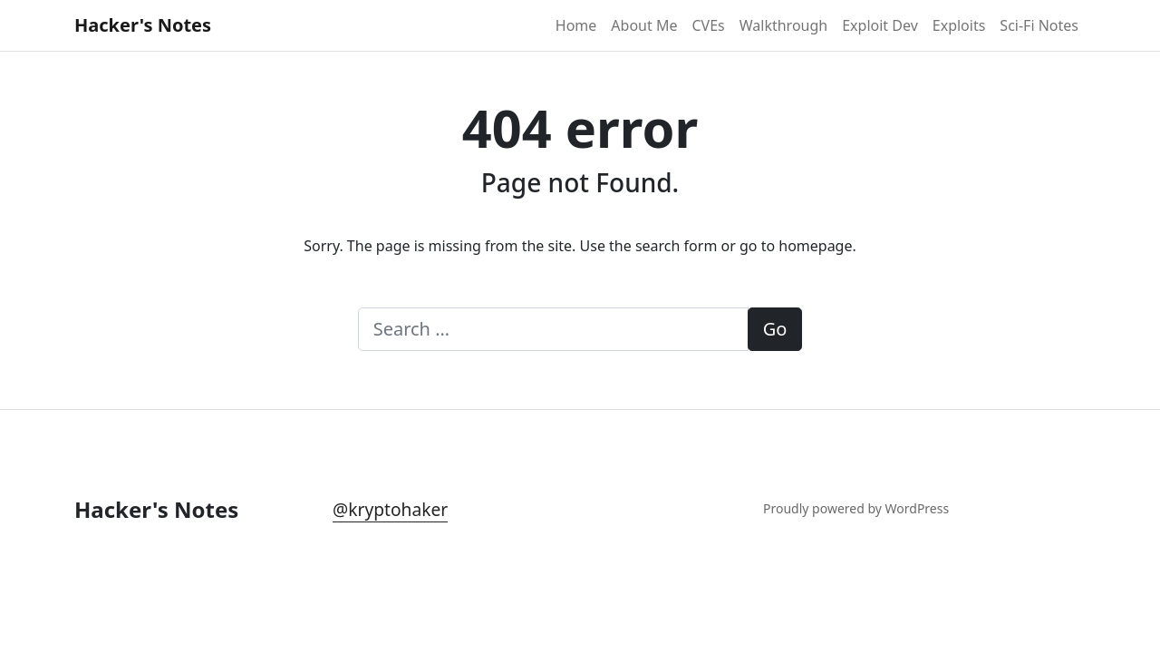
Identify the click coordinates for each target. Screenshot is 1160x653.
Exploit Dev (880, 25)
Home (576, 25)
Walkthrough (783, 25)
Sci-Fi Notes (1039, 25)
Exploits (959, 25)
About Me (644, 25)
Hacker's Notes (142, 25)
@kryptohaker (390, 509)
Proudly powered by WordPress (856, 508)
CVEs (707, 25)
